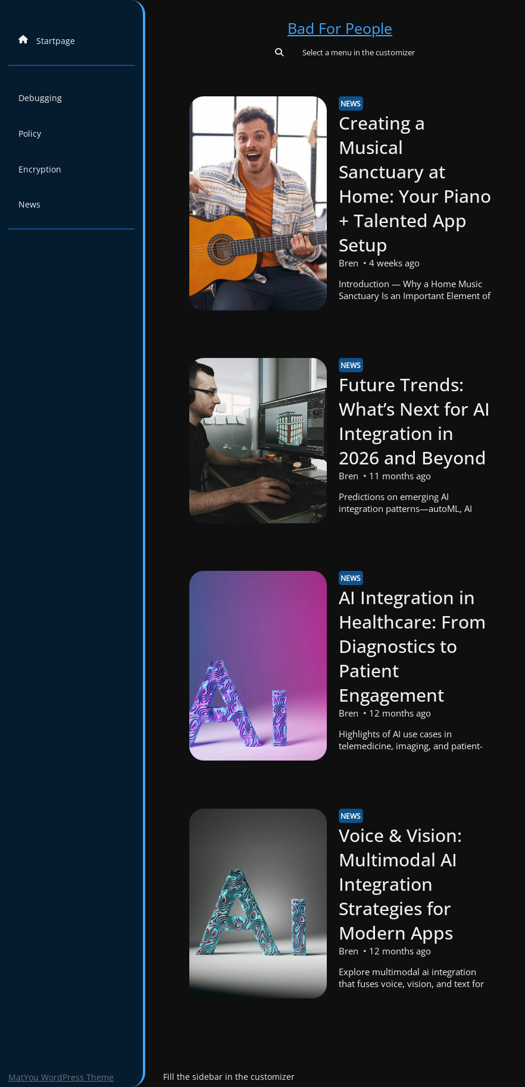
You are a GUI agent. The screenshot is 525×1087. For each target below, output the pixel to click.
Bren (348, 263)
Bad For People (340, 28)
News (29, 204)
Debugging (40, 97)
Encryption (39, 169)
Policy (29, 133)
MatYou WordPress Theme (61, 1077)
